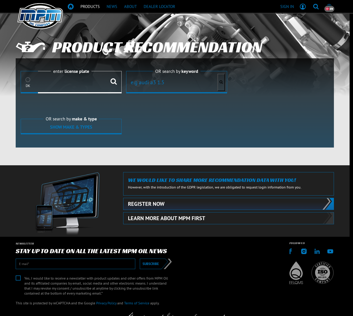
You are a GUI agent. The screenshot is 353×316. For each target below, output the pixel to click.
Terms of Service (136, 261)
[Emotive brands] (219, 308)
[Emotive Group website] (179, 308)
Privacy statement (320, 289)
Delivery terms (289, 289)
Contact (228, 289)
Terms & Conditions (256, 289)
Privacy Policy (106, 261)
